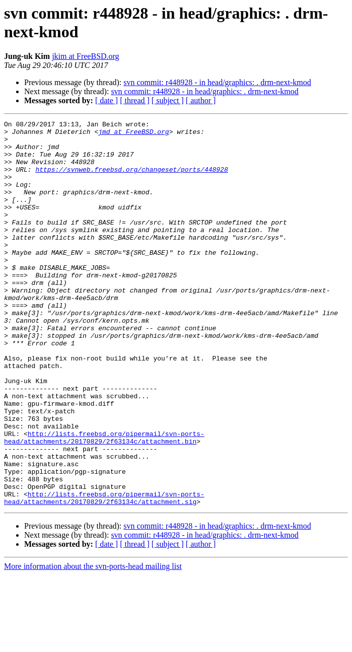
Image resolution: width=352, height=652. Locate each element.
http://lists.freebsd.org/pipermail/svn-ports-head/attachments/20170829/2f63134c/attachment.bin (104, 501)
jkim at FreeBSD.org (85, 56)
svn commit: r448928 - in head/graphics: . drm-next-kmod (217, 82)
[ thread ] (135, 100)
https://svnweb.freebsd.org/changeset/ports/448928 (131, 179)
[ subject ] (168, 100)
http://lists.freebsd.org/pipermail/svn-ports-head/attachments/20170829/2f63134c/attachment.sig (104, 574)
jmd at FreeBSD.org (133, 134)
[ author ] (201, 100)
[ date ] (106, 100)
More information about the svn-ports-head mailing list (93, 643)
